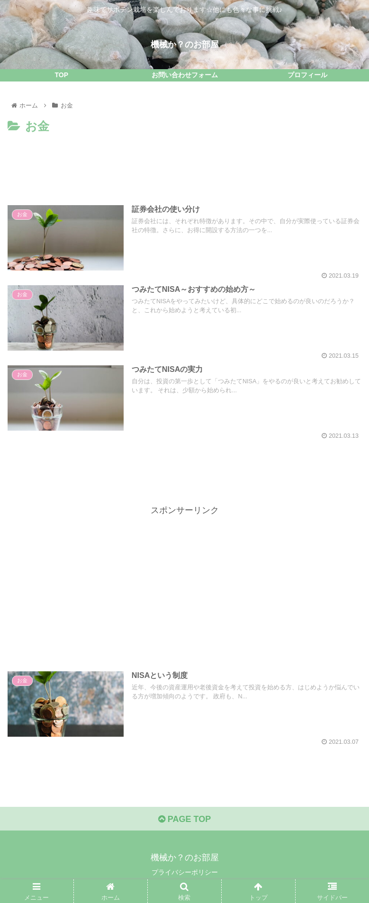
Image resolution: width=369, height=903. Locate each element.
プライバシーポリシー (185, 872)
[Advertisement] (184, 163)
